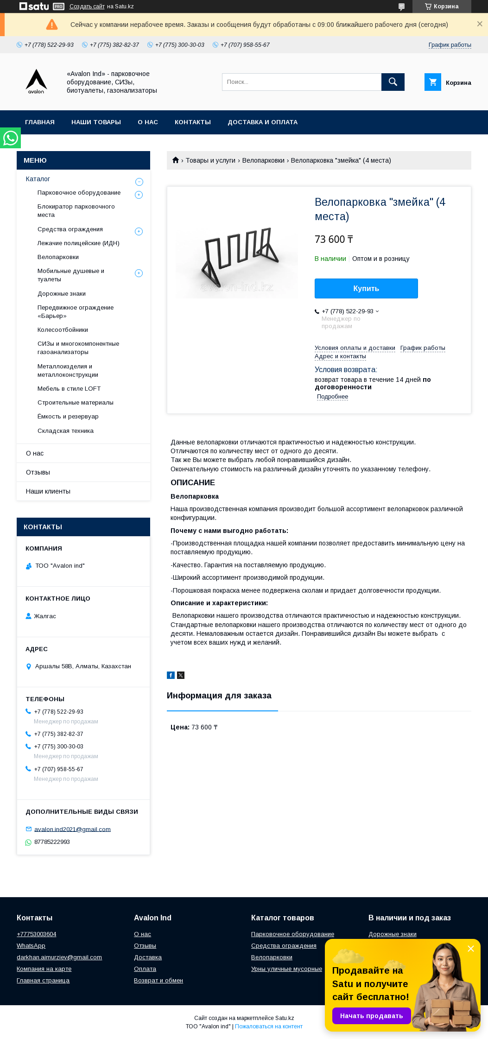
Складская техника (66, 430)
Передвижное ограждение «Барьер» (76, 311)
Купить (367, 288)
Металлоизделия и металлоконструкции (68, 370)
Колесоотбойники (63, 329)
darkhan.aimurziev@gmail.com (59, 957)
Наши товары (96, 122)
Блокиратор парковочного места (76, 210)
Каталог (38, 179)
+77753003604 (36, 934)
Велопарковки (263, 160)
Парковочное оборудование (79, 192)
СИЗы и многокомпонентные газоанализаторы (78, 347)
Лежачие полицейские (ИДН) (79, 243)
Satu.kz (284, 1018)
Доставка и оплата (263, 122)
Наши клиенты (48, 491)
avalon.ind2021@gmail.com (72, 828)
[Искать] (393, 82)
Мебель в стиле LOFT (69, 388)
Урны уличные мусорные (286, 968)
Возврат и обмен (158, 980)
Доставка (148, 957)
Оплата (145, 968)
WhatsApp (31, 945)
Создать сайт (87, 6)
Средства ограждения (70, 229)
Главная (40, 122)
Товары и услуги (210, 160)
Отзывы (38, 472)
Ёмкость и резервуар (68, 416)
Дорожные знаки (62, 293)
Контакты (193, 122)
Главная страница (43, 980)
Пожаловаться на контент (269, 1026)
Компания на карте (44, 968)
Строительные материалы (76, 402)
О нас (148, 122)
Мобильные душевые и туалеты (71, 275)
